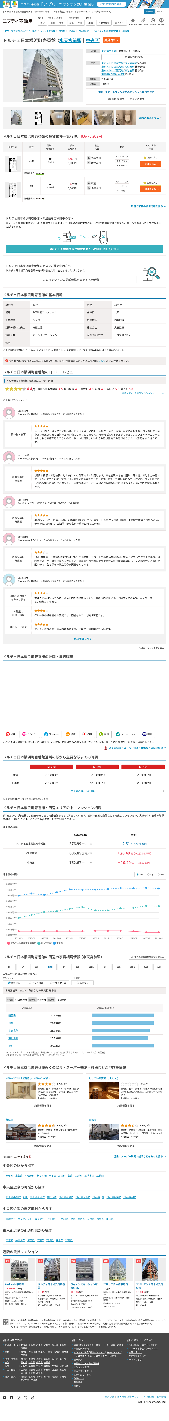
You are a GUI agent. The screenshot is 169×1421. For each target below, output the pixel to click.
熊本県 (47, 1376)
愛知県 (24, 1362)
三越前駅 (129, 70)
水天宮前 (13, 1030)
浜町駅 (121, 74)
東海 (7, 1362)
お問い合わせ (135, 1352)
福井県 (63, 1358)
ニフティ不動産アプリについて (143, 1348)
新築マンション (97, 1352)
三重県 (47, 1362)
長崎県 (39, 1376)
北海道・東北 (11, 1344)
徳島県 (63, 1369)
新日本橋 (42, 1175)
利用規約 (149, 1396)
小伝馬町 (30, 1175)
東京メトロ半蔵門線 (112, 63)
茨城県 (50, 1240)
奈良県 (55, 1365)
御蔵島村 (11, 1218)
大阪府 (24, 1365)
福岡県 (24, 1376)
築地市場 (89, 1175)
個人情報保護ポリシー (129, 1396)
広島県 (24, 1369)
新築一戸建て (94, 1355)
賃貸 (76, 1344)
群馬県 (69, 1240)
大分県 (55, 1376)
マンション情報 (81, 1367)
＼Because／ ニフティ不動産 (143, 1344)
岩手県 (39, 1344)
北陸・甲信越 (11, 1358)
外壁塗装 (78, 1381)
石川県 (55, 1358)
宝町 (10, 1045)
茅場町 (62, 1175)
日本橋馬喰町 (114, 1197)
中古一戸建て (108, 1355)
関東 (7, 1351)
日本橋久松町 (37, 1197)
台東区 (100, 1218)
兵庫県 (32, 1365)
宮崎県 (63, 1376)
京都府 (39, 1365)
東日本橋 (13, 1038)
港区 (73, 1218)
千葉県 (40, 1240)
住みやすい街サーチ (83, 1370)
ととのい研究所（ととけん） (103, 1078)
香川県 (24, 1372)
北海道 (24, 1344)
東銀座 (19, 1175)
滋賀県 (47, 1365)
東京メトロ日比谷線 (112, 66)
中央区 (92, 40)
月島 (10, 1023)
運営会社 (109, 1396)
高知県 (39, 1372)
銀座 (70, 1175)
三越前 (100, 1175)
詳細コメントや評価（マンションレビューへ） (143, 393)
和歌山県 (64, 1365)
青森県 (32, 1344)
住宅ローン (79, 1378)
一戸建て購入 (80, 1355)
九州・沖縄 (10, 1376)
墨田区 (110, 1218)
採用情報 (161, 1396)
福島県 (24, 1347)
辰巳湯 (92, 1119)
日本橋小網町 (13, 1197)
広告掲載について (137, 1355)
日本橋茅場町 (66, 1197)
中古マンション (114, 1352)
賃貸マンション (86, 1344)
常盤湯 (9, 1119)
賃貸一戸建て (117, 1344)
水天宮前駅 (70, 40)
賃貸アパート (102, 1344)
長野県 (39, 1358)
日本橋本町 (129, 1197)
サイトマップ (135, 1359)
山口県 (55, 1369)
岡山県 (32, 1369)
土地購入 (78, 1359)
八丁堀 (52, 1175)
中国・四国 (10, 1369)
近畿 (7, 1365)
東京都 (105, 51)
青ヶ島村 (40, 1218)
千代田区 (63, 1218)
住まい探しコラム (82, 1374)
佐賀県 (32, 1376)
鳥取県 (39, 1369)
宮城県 (47, 1344)
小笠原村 (52, 1218)
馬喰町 (9, 1175)
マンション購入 (81, 1352)
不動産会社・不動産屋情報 (86, 1363)
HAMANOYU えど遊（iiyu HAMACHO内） (28, 1078)
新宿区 (81, 1218)
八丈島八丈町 (25, 1218)
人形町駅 (129, 66)
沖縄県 (34, 1379)
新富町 (12, 1015)
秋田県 (55, 1344)
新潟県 (24, 1358)
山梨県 (32, 1358)
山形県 (63, 1344)
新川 (25, 1197)
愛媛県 (32, 1372)
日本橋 (96, 1197)
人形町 (78, 1175)
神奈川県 (20, 1240)
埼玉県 (31, 1240)
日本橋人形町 (83, 1197)
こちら (102, 360)
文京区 (91, 1218)
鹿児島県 (25, 1379)
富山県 (47, 1358)
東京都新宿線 (108, 74)
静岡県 (39, 1362)
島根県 (47, 1369)
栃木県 (59, 1240)
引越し (77, 1385)
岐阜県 (32, 1362)
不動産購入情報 (81, 1348)
